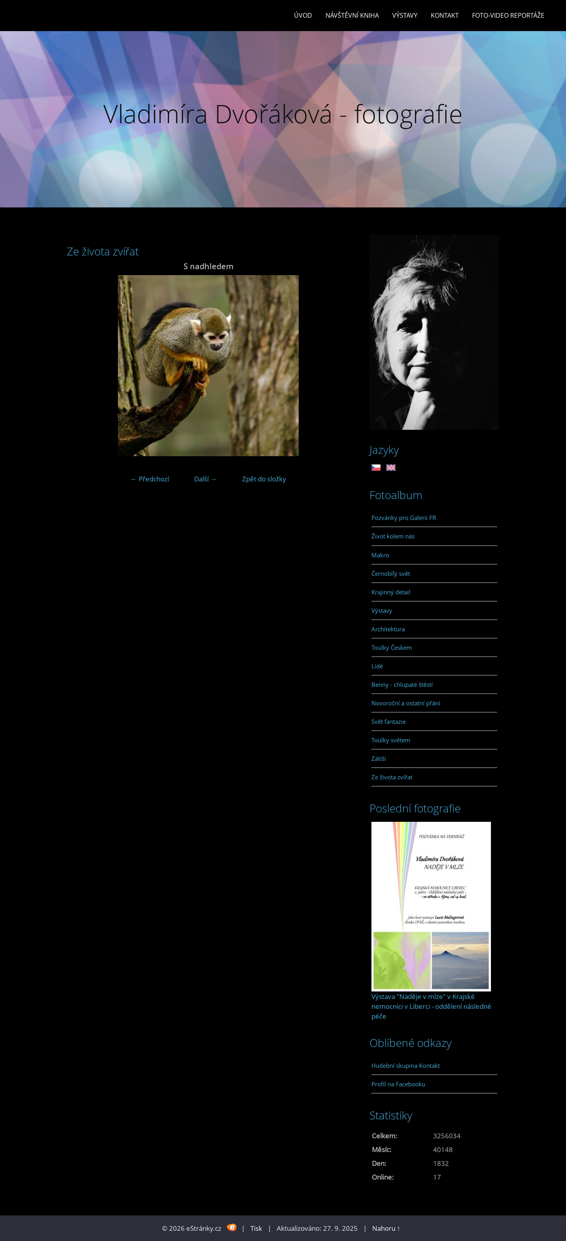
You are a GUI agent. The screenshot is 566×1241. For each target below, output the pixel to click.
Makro (380, 555)
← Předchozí (149, 478)
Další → (205, 478)
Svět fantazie (388, 721)
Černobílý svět (390, 573)
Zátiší (378, 758)
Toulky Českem (391, 647)
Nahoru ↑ (386, 1228)
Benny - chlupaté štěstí (402, 684)
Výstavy (404, 15)
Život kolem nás (393, 536)
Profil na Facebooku (398, 1084)
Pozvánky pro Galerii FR (403, 518)
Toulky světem (390, 740)
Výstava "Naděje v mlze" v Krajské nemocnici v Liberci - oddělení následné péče (431, 1006)
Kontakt (445, 15)
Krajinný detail (390, 592)
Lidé (377, 666)
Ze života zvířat (391, 777)
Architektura (388, 629)
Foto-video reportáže (508, 15)
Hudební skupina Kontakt (405, 1065)
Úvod (303, 15)
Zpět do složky (264, 478)
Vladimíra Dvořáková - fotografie (283, 113)
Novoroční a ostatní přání (405, 703)
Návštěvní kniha (352, 15)
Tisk (256, 1228)
